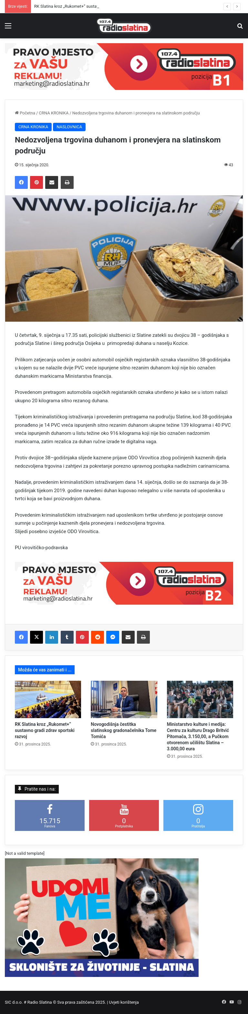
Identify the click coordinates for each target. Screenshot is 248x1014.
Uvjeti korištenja (124, 1002)
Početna (25, 113)
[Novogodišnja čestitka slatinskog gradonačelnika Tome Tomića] (124, 699)
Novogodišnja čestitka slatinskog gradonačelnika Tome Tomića (123, 730)
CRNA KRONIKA (53, 113)
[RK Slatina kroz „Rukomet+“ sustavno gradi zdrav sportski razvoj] (48, 699)
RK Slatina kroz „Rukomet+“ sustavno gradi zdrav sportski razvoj (45, 730)
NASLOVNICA (69, 126)
